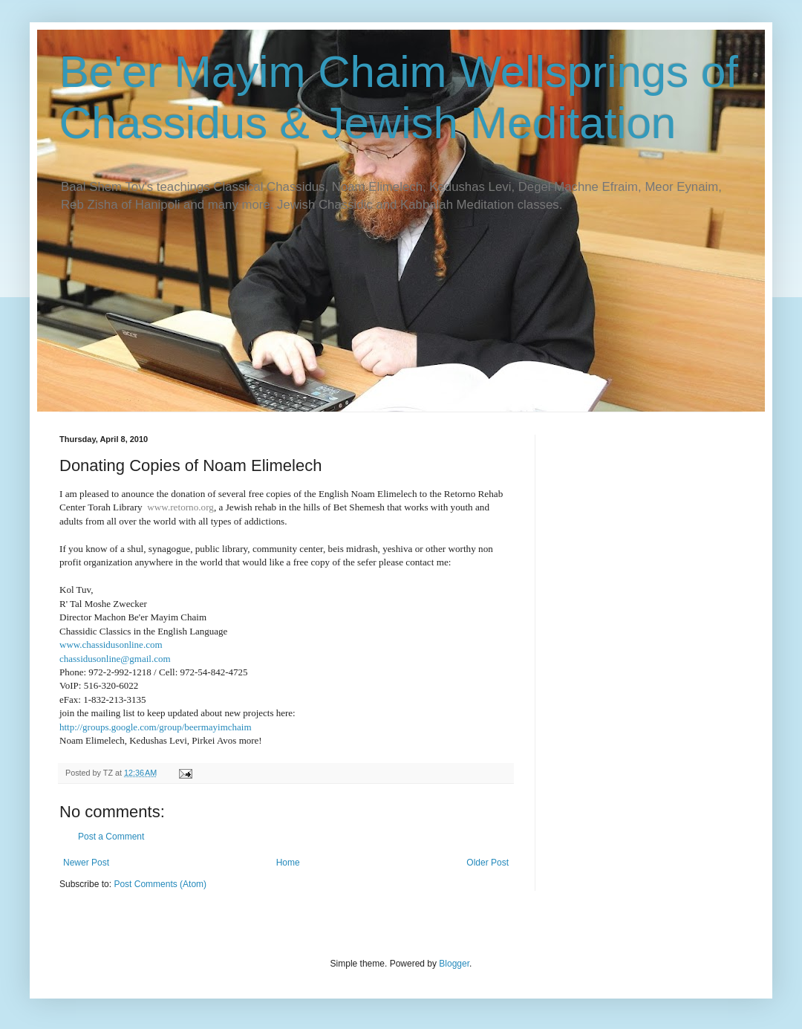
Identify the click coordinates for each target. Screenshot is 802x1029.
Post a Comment (111, 836)
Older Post (487, 862)
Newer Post (86, 862)
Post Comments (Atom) (160, 884)
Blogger (454, 963)
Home (288, 862)
